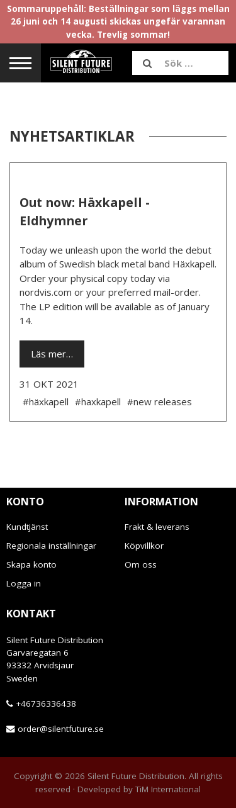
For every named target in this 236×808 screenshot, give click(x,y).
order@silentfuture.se (61, 728)
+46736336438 (46, 703)
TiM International (168, 789)
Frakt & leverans (157, 526)
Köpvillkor (144, 545)
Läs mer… (52, 353)
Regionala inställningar (51, 545)
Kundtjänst (27, 526)
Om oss (141, 564)
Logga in (23, 583)
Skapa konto (31, 564)
